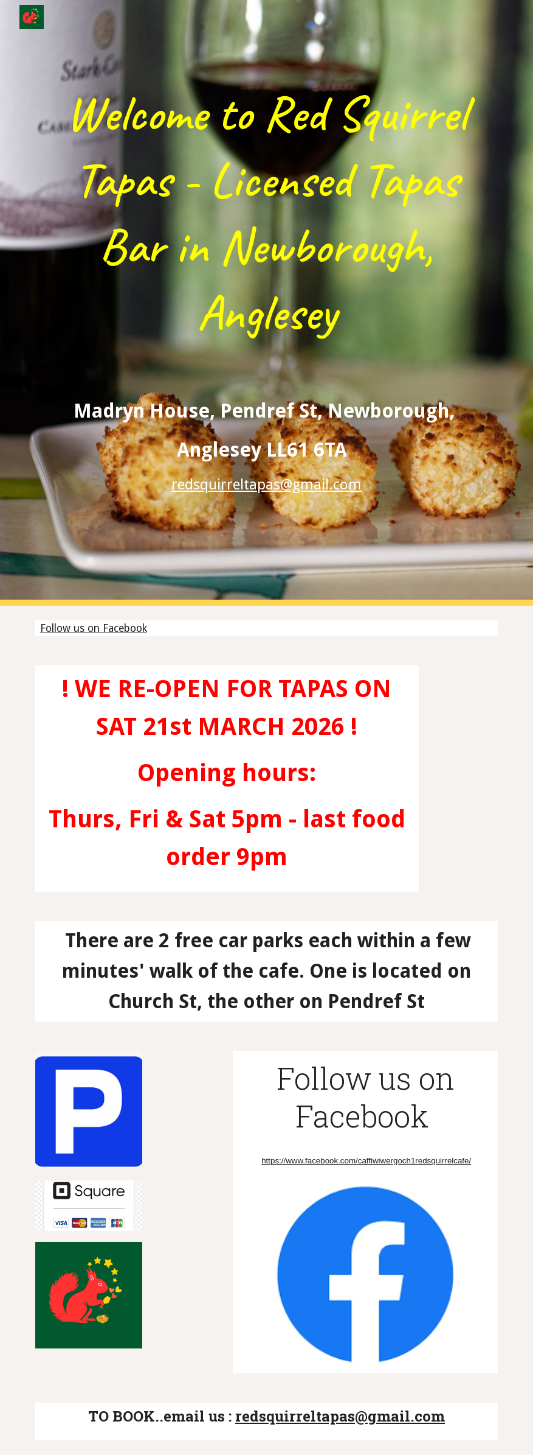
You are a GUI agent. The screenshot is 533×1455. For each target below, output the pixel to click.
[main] (266, 303)
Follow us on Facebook (93, 628)
